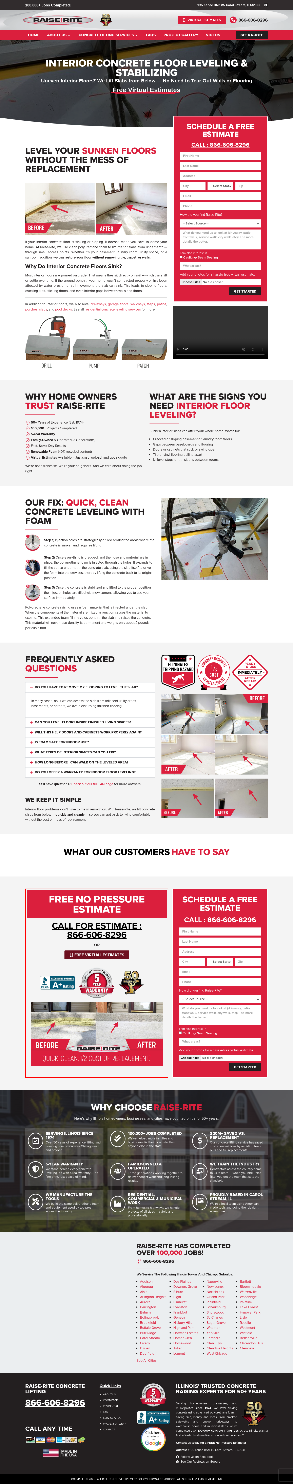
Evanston (180, 1307)
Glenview (247, 1348)
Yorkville (213, 1332)
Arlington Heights (153, 1296)
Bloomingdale (250, 1286)
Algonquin (147, 1286)
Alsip (144, 1291)
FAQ (105, 1412)
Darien (145, 1348)
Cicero (145, 1343)
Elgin (177, 1296)
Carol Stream (150, 1338)
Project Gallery (180, 35)
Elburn (178, 1291)
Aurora (145, 1302)
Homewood (182, 1343)
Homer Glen (182, 1338)
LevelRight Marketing (207, 1479)
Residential (111, 1406)
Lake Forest (249, 1307)
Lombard (213, 1338)
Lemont (179, 1353)
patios (161, 304)
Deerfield (147, 1353)
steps (151, 304)
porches (31, 309)
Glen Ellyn (214, 1343)
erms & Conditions (162, 1479)
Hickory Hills (182, 1322)
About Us (59, 35)
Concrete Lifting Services (108, 35)
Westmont (247, 1327)
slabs (43, 309)
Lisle (243, 1317)
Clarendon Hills (251, 1343)
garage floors (118, 304)
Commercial (111, 1400)
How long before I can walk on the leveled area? (81, 762)
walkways (138, 304)
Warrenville (248, 1291)
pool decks (63, 309)
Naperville (214, 1281)
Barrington (148, 1307)
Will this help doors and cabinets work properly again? (88, 732)
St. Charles (215, 1317)
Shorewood (215, 1312)
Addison (146, 1281)
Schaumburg (216, 1307)
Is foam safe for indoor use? (62, 742)
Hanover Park (250, 1312)
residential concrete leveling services (113, 309)
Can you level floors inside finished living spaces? (83, 722)
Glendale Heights (220, 1348)
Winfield (246, 1332)
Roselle (245, 1322)
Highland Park (184, 1327)
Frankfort (180, 1312)
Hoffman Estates (185, 1332)
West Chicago (217, 1353)
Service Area (112, 1418)
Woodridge (248, 1296)
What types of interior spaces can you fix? (75, 752)
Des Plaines (182, 1281)
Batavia (145, 1312)
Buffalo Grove (150, 1327)
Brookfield (148, 1322)
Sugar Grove (216, 1322)
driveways (98, 304)
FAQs (151, 35)
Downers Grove (185, 1286)
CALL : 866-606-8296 (220, 144)
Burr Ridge (148, 1332)
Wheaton (213, 1327)
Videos (213, 35)
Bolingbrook (149, 1317)
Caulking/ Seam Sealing (200, 257)
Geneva (179, 1317)
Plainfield (214, 1302)
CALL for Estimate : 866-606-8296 (97, 930)
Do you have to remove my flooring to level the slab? (86, 687)
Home (33, 35)
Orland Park (216, 1296)
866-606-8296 (253, 20)
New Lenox (215, 1286)
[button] (90, 687)
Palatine (246, 1302)
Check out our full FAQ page (92, 784)
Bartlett (245, 1281)
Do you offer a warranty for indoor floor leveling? (85, 772)
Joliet (177, 1348)
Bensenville (248, 1338)
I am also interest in (193, 253)
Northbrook (215, 1291)
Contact (109, 1429)
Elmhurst (180, 1302)
